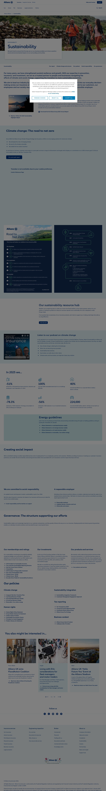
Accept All (69, 98)
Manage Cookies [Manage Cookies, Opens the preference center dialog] (39, 98)
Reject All (55, 98)
